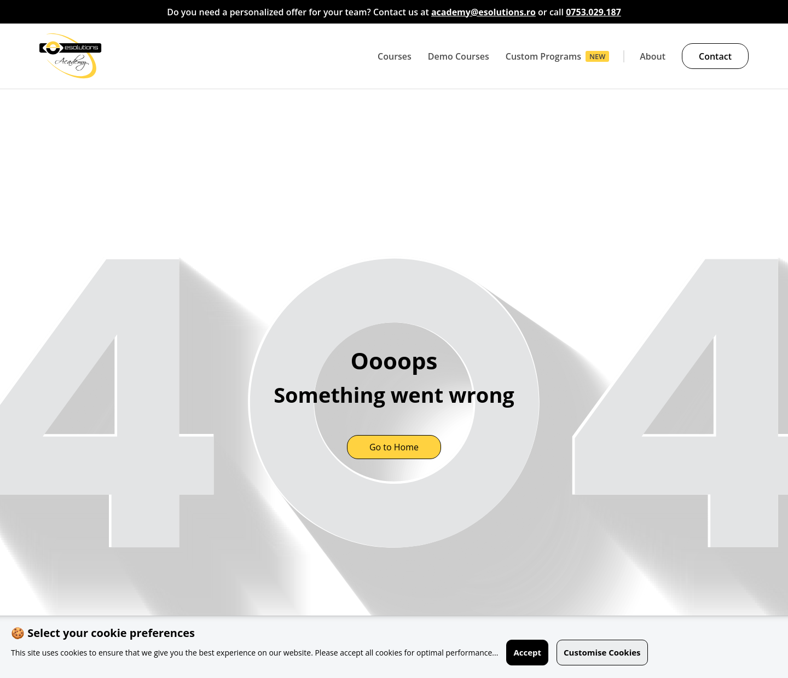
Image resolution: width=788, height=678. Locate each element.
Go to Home (394, 447)
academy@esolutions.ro (483, 12)
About (652, 56)
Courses (395, 56)
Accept (527, 652)
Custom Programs (543, 56)
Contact (715, 56)
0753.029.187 (593, 12)
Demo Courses (458, 56)
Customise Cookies (602, 652)
